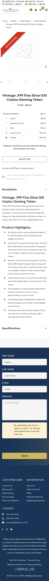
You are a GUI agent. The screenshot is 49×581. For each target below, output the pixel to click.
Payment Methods (35, 497)
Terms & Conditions (10, 500)
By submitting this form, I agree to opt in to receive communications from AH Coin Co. (27, 429)
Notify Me (24, 159)
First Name (8, 355)
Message (7, 396)
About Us (31, 486)
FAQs (29, 493)
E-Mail (5, 383)
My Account (7, 489)
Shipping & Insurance (36, 500)
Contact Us (7, 486)
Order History (8, 493)
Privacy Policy (8, 497)
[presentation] (22, 445)
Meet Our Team (33, 489)
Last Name (8, 369)
